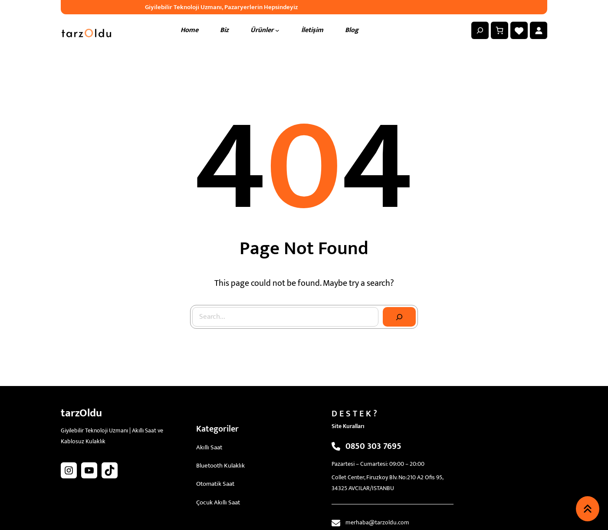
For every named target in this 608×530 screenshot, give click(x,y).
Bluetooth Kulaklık (220, 465)
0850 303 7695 (373, 446)
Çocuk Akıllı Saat (218, 502)
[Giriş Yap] (539, 30)
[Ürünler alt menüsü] (277, 30)
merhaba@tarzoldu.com (377, 522)
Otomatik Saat (215, 483)
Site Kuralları (348, 426)
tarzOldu (81, 413)
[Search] (399, 317)
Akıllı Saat (209, 447)
